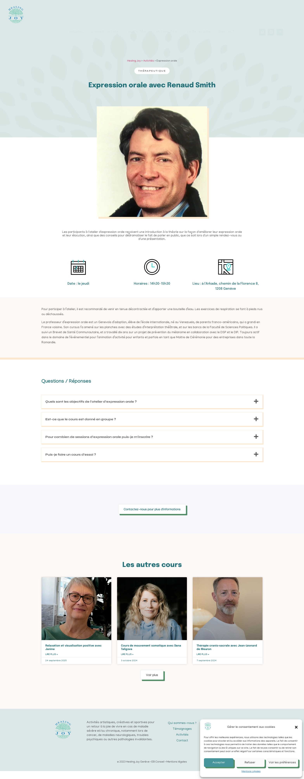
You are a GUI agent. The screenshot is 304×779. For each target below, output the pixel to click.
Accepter (218, 762)
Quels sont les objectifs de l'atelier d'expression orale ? (91, 430)
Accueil (76, 18)
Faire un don (199, 18)
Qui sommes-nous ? (182, 731)
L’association (105, 19)
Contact (226, 18)
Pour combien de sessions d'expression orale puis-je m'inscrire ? (99, 466)
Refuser (250, 762)
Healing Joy (134, 68)
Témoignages (182, 737)
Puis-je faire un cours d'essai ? (70, 483)
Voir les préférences (282, 762)
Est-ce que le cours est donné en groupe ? (80, 448)
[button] (296, 727)
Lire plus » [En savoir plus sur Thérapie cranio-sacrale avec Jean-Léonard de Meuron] (203, 662)
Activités (138, 19)
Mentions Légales (251, 771)
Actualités (167, 19)
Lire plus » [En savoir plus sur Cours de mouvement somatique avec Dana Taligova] (127, 662)
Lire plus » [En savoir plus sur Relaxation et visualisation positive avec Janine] (51, 662)
